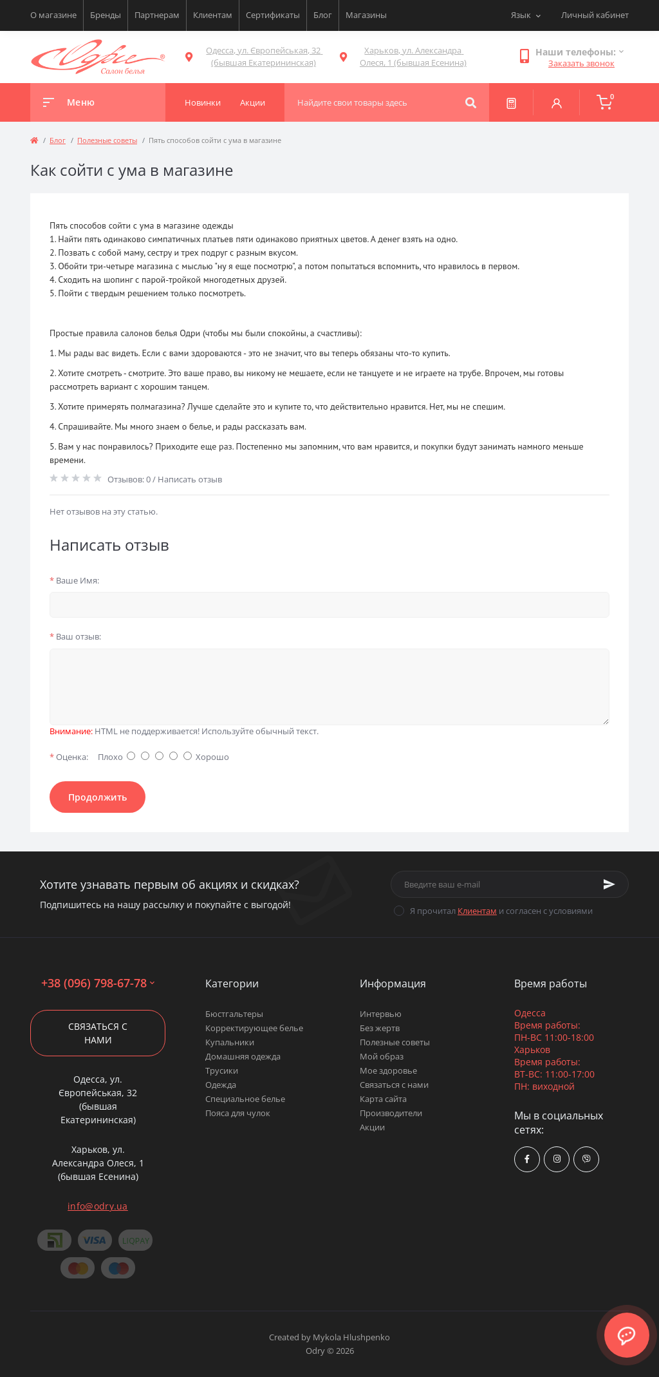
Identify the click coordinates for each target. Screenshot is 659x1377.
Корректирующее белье (254, 1028)
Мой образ (382, 1056)
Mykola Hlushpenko (351, 1337)
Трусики (221, 1070)
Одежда (220, 1084)
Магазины (366, 15)
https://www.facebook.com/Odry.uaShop (527, 1159)
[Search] (470, 102)
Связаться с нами (97, 1033)
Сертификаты (273, 15)
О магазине (53, 15)
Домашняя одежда (243, 1056)
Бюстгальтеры (234, 1014)
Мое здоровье (388, 1070)
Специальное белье (245, 1099)
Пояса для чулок (237, 1113)
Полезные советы (107, 140)
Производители (391, 1113)
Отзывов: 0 (129, 479)
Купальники (229, 1042)
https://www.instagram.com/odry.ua (557, 1159)
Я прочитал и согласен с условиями (501, 911)
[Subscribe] (609, 884)
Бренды (105, 15)
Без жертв (380, 1028)
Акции (372, 1127)
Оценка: (69, 757)
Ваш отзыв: (75, 636)
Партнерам (157, 15)
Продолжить (97, 797)
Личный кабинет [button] (595, 15)
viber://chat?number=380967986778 (586, 1159)
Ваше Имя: (74, 580)
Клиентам (212, 15)
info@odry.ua (98, 1206)
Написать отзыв (190, 479)
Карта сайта (383, 1099)
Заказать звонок (581, 63)
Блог (322, 15)
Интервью (381, 1014)
